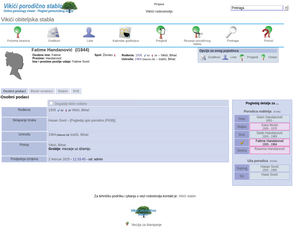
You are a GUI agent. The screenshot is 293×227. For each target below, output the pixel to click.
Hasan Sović (58, 120)
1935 (52, 110)
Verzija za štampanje (146, 225)
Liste (90, 39)
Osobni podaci (14, 91)
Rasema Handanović (270, 150)
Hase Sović (269, 176)
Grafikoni (54, 39)
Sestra (242, 150)
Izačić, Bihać (79, 135)
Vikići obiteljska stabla (27, 19)
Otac (242, 119)
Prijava (159, 4)
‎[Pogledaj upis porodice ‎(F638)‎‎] (92, 120)
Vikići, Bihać (80, 110)
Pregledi (161, 39)
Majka (242, 127)
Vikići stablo (187, 196)
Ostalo (268, 57)
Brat (242, 135)
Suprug (242, 168)
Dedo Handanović (270, 134)
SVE (76, 91)
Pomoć (269, 39)
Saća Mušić (269, 126)
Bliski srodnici (42, 91)
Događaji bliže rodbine (71, 104)
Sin (242, 176)
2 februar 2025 (59, 159)
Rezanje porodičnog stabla (197, 41)
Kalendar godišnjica (126, 39)
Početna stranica (18, 39)
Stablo (63, 91)
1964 (52, 135)
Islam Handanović (270, 118)
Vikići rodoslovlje (159, 11)
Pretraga (233, 39)
